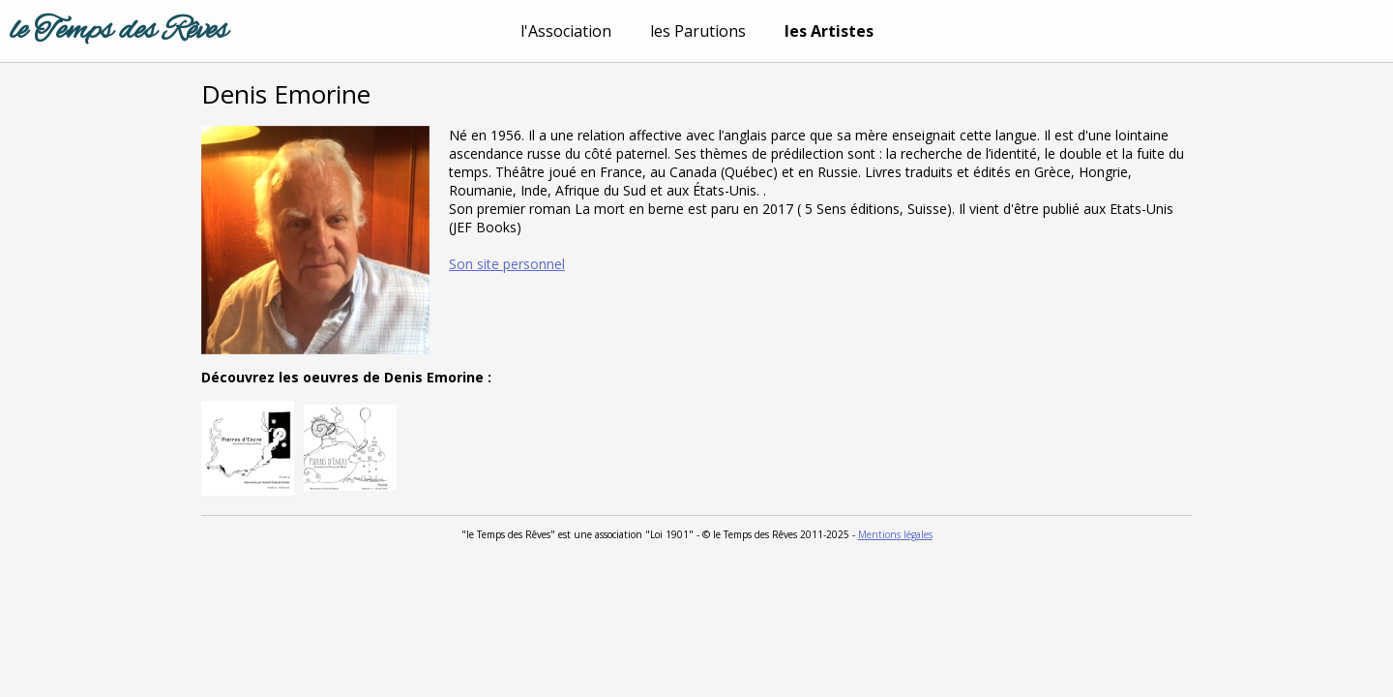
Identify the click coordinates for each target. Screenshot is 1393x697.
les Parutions (698, 31)
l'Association (565, 31)
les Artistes (829, 31)
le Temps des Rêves (118, 31)
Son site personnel (507, 264)
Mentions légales (895, 534)
